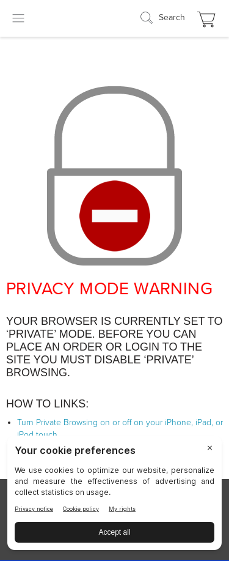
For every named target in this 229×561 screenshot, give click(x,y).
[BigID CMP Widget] (114, 496)
